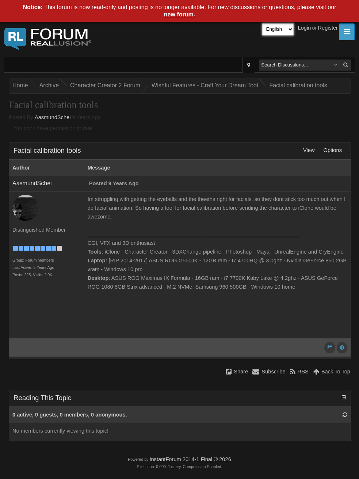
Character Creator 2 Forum (105, 85)
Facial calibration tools (298, 85)
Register (328, 28)
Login (304, 28)
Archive (49, 85)
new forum (179, 14)
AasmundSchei (53, 117)
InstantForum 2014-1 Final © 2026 (190, 459)
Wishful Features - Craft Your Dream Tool (205, 85)
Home (20, 85)
